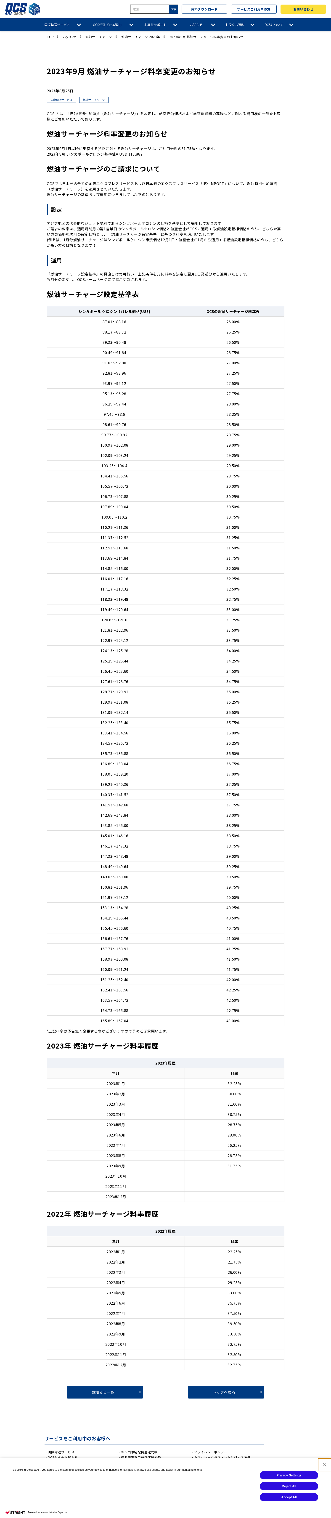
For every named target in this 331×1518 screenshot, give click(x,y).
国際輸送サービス (57, 24)
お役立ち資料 (234, 24)
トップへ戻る (224, 1392)
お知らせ (196, 24)
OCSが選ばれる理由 (107, 24)
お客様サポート (155, 24)
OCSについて (274, 24)
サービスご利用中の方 (253, 9)
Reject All (289, 1503)
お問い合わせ (303, 9)
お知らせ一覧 (103, 1392)
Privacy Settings (289, 1492)
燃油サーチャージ (98, 36)
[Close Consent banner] (325, 1482)
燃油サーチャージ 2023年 (140, 36)
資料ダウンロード (204, 9)
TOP (50, 36)
